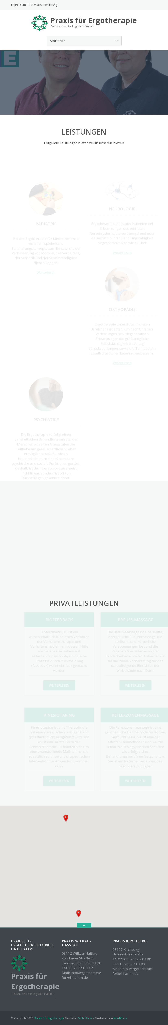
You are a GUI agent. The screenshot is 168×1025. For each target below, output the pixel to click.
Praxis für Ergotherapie (49, 1018)
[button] (65, 818)
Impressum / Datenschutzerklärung (34, 5)
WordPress (120, 1018)
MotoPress (85, 1018)
